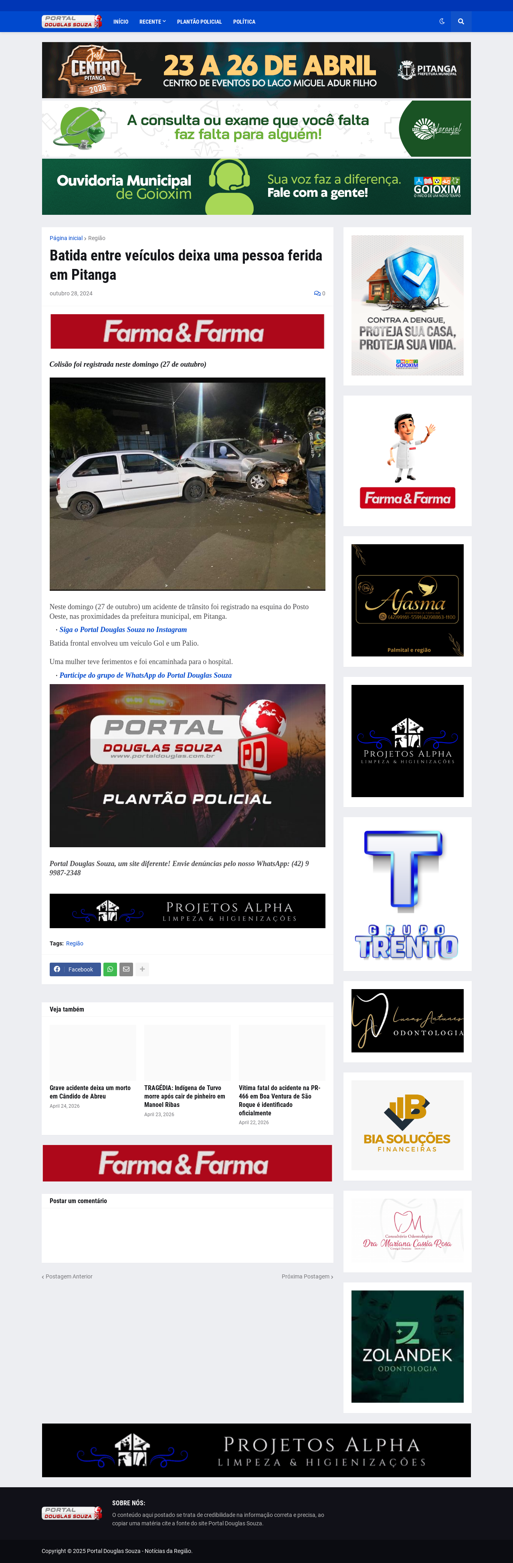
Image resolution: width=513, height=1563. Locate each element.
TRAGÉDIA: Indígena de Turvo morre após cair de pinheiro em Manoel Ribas (184, 1096)
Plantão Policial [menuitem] (199, 21)
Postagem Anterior (69, 1276)
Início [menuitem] (120, 21)
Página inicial (66, 238)
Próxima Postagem (305, 1276)
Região (96, 238)
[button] (442, 21)
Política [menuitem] (244, 21)
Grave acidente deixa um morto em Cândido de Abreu (90, 1092)
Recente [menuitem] (150, 21)
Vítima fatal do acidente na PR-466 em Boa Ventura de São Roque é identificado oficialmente (280, 1100)
